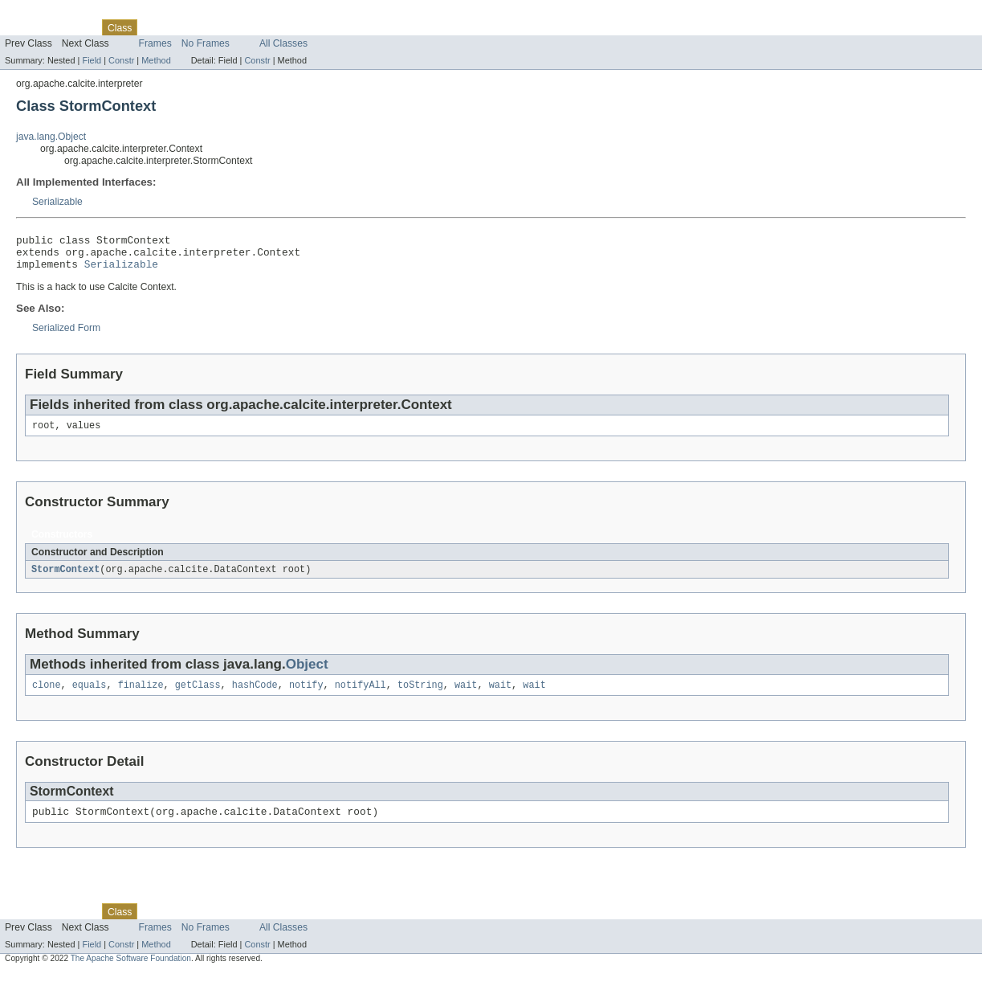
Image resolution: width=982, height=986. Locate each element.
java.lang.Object (51, 136)
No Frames (205, 43)
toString (420, 695)
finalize (141, 695)
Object (307, 673)
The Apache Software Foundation (131, 972)
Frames (155, 43)
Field (91, 60)
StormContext (65, 578)
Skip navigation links (44, 13)
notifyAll (360, 695)
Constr (121, 60)
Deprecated (228, 27)
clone (46, 695)
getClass (198, 695)
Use (155, 27)
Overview (25, 27)
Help (306, 27)
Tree (183, 27)
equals (89, 695)
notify (306, 695)
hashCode (255, 695)
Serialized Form (66, 335)
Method (155, 60)
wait (465, 695)
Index (275, 27)
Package (74, 27)
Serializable (57, 201)
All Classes (283, 43)
